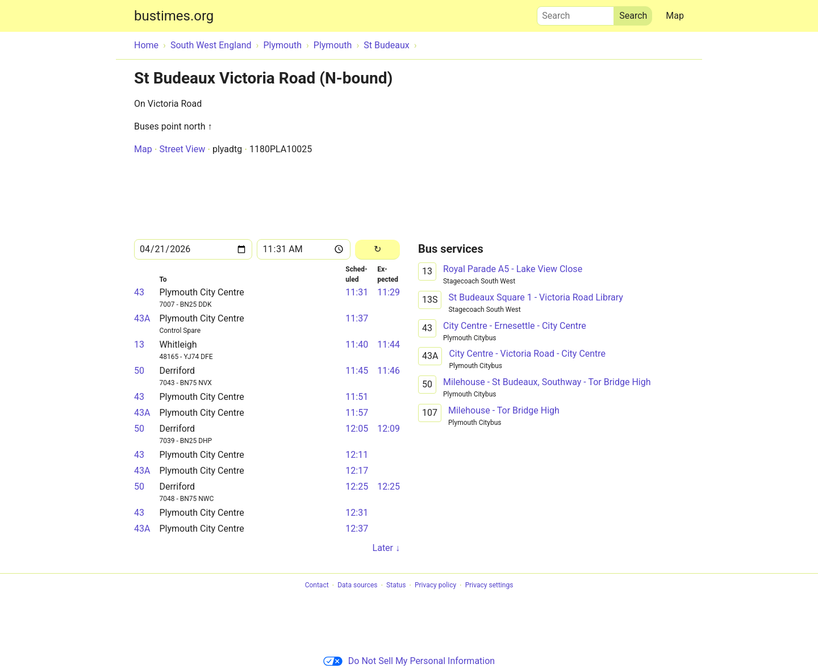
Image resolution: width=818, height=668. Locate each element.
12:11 (356, 454)
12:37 (356, 528)
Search (575, 13)
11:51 (356, 396)
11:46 (388, 370)
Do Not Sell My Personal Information (409, 661)
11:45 (356, 370)
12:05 (356, 428)
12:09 (388, 428)
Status (396, 586)
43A (142, 318)
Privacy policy (435, 586)
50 (139, 370)
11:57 (356, 412)
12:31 (356, 512)
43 (139, 292)
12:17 (356, 470)
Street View (182, 149)
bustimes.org (174, 16)
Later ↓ (386, 547)
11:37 (356, 318)
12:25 (356, 486)
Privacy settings (489, 586)
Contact (317, 586)
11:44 (388, 344)
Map (675, 15)
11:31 (356, 292)
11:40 (356, 344)
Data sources (357, 586)
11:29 (388, 292)
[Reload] (377, 250)
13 (139, 344)
